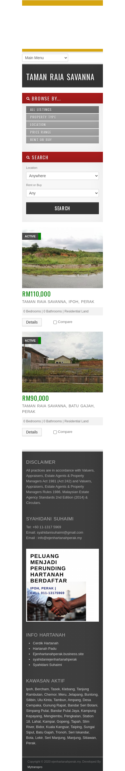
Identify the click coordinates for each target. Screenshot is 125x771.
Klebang (68, 689)
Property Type (43, 117)
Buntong (91, 694)
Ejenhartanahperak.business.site (58, 654)
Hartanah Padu (44, 649)
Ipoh (29, 689)
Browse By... (43, 98)
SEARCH (37, 157)
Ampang (74, 700)
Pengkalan (72, 716)
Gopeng (63, 721)
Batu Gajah (45, 732)
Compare (65, 322)
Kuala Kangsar (57, 727)
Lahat (36, 721)
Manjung (74, 738)
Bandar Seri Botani (82, 705)
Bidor (40, 727)
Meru (62, 694)
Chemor (50, 694)
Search (62, 208)
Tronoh (61, 732)
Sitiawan (89, 738)
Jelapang (75, 694)
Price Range (40, 132)
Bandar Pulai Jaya (65, 711)
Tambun (60, 700)
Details (32, 322)
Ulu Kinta (44, 700)
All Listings (41, 109)
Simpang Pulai (37, 711)
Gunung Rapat (54, 705)
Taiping (76, 727)
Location (38, 124)
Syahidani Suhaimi (47, 665)
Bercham (42, 689)
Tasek (55, 689)
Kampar (49, 721)
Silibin (31, 700)
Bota (29, 738)
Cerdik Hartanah (45, 643)
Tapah (76, 721)
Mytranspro (34, 767)
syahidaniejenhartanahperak (55, 659)
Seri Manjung (55, 738)
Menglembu (53, 716)
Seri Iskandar (78, 732)
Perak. (31, 743)
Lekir (39, 738)
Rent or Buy (41, 139)
